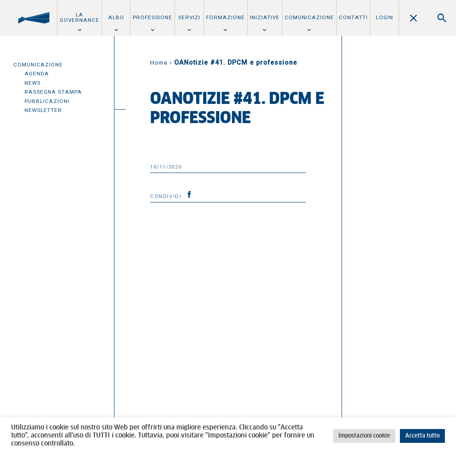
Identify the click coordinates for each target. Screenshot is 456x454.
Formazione (225, 17)
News (32, 83)
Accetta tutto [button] (422, 436)
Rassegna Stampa (53, 92)
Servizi (189, 17)
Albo (116, 17)
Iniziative (265, 17)
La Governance (79, 17)
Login (384, 17)
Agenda (36, 73)
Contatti (353, 17)
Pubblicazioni (46, 101)
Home (158, 62)
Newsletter (43, 110)
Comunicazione (309, 17)
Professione (152, 17)
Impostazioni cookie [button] (364, 436)
